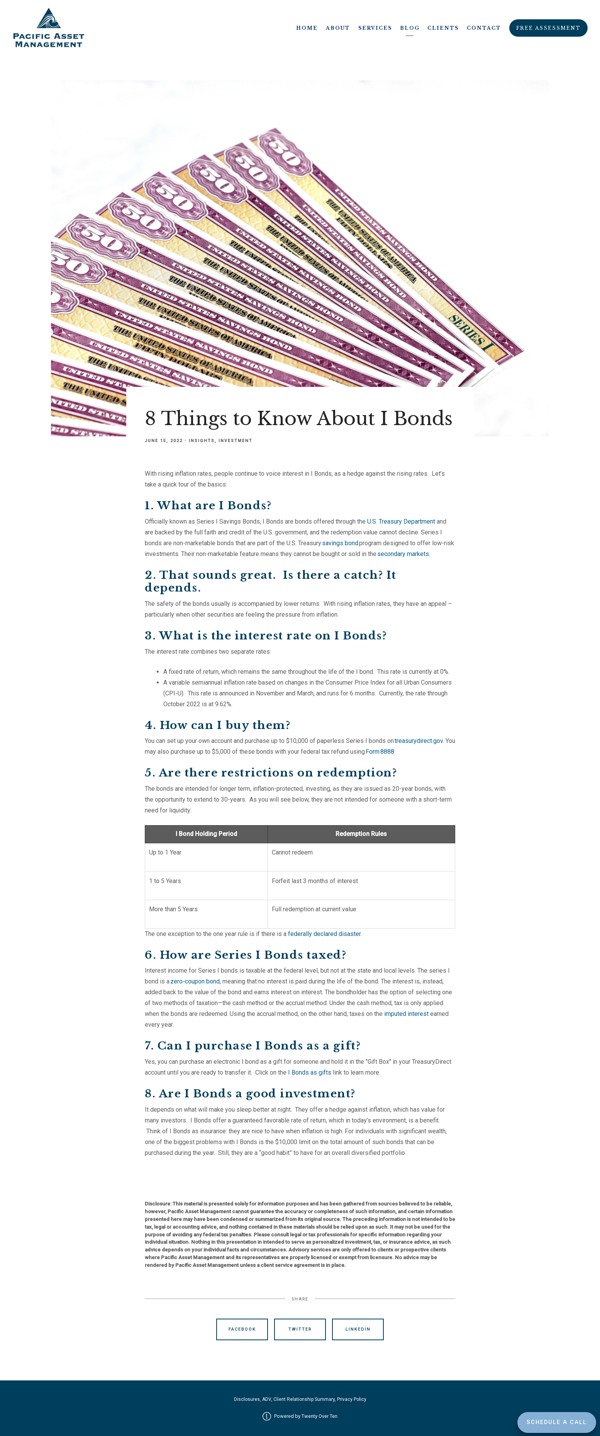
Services (375, 28)
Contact (484, 28)
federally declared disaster (324, 934)
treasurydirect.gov (419, 740)
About (338, 28)
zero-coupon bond (195, 981)
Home (307, 28)
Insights (202, 440)
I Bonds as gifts (309, 1072)
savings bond (340, 543)
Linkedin (358, 1329)
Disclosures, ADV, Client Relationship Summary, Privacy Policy (300, 1399)
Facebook (242, 1329)
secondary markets (403, 554)
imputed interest (406, 1013)
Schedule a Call (557, 1422)
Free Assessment (548, 28)
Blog (410, 28)
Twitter (300, 1329)
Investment (236, 440)
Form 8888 (380, 751)
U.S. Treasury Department (401, 521)
